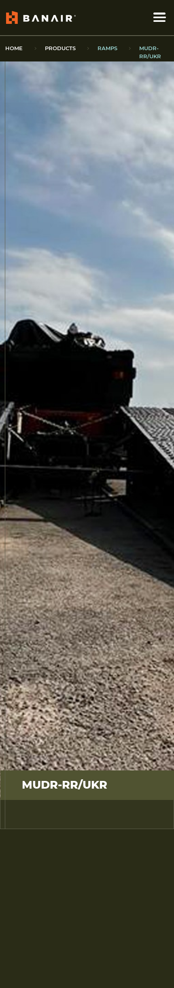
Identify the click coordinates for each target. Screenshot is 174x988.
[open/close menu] (159, 17)
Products (60, 48)
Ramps (107, 48)
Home (14, 48)
